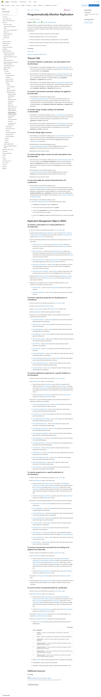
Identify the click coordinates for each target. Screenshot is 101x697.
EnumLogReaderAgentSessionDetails (41, 418)
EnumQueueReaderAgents (39, 353)
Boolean (38, 659)
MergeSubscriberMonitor (48, 233)
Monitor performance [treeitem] (12, 106)
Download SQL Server (94, 5)
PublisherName (36, 485)
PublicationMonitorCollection (44, 495)
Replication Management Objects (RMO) (37, 54)
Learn (29, 10)
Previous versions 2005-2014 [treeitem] (8, 20)
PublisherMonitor (37, 381)
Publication (69, 233)
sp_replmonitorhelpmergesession (63, 135)
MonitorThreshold (44, 616)
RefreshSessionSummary (43, 276)
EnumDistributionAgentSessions (40, 409)
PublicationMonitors (68, 495)
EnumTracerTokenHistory (38, 537)
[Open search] (94, 2)
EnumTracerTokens (37, 542)
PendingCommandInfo (65, 575)
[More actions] (72, 10)
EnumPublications (37, 447)
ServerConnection (58, 230)
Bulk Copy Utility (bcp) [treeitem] (8, 60)
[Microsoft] (2, 2)
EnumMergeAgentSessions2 (39, 443)
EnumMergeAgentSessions (39, 438)
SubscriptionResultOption (67, 534)
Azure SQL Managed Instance (49, 22)
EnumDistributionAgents (38, 319)
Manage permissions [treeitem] (12, 99)
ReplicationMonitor (46, 306)
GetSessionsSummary (38, 244)
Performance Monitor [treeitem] (11, 90)
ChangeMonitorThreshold (41, 618)
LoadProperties (37, 312)
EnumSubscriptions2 (37, 532)
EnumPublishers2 (37, 348)
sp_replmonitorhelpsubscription (63, 82)
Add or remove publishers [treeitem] (11, 102)
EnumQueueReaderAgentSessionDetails (42, 358)
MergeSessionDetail (55, 287)
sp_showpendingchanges (60, 115)
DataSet (53, 264)
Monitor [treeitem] (8, 84)
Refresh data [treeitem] (10, 105)
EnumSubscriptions (37, 467)
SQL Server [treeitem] (5, 17)
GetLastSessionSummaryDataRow (40, 271)
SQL (32, 10)
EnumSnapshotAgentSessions (39, 462)
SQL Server (36, 10)
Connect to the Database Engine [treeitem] (10, 30)
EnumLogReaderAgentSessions (40, 423)
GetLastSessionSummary (38, 259)
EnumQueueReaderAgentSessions (40, 363)
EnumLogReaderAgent (38, 508)
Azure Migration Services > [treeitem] (9, 65)
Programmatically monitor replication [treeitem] (12, 113)
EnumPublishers (36, 343)
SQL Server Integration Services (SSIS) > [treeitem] (10, 57)
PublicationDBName (45, 485)
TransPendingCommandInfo (42, 575)
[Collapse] (16, 9)
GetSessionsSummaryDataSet (39, 264)
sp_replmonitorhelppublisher (62, 67)
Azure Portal (84, 5)
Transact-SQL (31, 51)
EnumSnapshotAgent (37, 523)
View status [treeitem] (10, 121)
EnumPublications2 (37, 452)
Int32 (40, 621)
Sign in (98, 1)
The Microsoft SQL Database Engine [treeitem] (9, 27)
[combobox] (10, 12)
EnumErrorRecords (37, 324)
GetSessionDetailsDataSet (38, 292)
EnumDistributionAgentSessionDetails (41, 404)
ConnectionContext (67, 234)
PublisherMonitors (66, 394)
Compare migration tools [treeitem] (9, 54)
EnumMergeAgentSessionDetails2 (40, 433)
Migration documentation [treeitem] (9, 53)
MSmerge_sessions (34, 141)
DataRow (56, 271)
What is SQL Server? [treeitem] (8, 24)
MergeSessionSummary (58, 244)
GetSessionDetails (37, 287)
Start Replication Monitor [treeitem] (11, 96)
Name (60, 384)
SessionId (65, 246)
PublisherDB (33, 234)
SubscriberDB (39, 234)
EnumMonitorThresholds (38, 513)
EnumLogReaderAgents (38, 329)
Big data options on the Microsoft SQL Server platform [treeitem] (11, 63)
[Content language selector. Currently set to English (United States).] (8, 695)
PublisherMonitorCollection (43, 394)
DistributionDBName (64, 483)
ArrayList (36, 616)
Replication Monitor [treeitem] (12, 94)
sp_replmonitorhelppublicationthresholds (39, 187)
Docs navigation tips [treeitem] (7, 18)
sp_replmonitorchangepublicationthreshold (40, 201)
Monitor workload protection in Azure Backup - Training (39, 678)
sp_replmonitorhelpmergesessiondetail (39, 146)
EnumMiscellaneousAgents (39, 339)
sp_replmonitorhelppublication (63, 74)
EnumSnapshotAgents (38, 367)
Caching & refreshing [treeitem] (12, 119)
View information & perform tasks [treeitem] (12, 124)
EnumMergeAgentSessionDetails (40, 428)
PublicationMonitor (37, 480)
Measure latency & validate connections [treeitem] (12, 109)
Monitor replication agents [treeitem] (11, 87)
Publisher (64, 233)
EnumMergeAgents (37, 334)
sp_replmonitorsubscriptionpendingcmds (39, 98)
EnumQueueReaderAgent (38, 518)
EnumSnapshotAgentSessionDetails (41, 457)
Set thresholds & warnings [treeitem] (11, 116)
